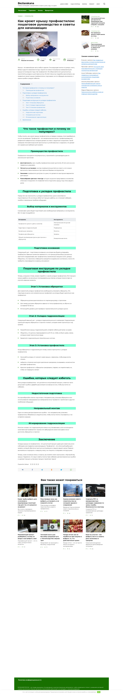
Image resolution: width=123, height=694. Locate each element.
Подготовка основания (33, 97)
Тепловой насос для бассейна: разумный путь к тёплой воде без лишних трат (49, 539)
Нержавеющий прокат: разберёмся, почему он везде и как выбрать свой (27, 539)
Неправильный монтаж (33, 115)
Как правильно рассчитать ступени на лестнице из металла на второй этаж (93, 62)
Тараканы (32, 10)
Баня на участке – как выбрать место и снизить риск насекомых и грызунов (95, 539)
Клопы (40, 10)
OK (99, 692)
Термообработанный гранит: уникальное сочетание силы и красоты (91, 85)
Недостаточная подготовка (34, 112)
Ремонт (91, 4)
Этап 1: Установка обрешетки (35, 102)
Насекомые (22, 10)
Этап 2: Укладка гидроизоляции (35, 105)
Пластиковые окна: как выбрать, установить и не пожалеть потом (49, 501)
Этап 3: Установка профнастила (35, 107)
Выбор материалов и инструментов (37, 95)
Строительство (24, 53)
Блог (98, 4)
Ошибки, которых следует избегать (34, 110)
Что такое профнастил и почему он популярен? (38, 88)
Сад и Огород (75, 4)
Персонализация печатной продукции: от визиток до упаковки (98, 47)
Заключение (27, 120)
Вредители (49, 10)
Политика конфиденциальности (29, 680)
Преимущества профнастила (35, 90)
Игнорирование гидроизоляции (36, 117)
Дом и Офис (64, 4)
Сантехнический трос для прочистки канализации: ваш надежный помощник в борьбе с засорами (98, 21)
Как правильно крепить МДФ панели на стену (98, 34)
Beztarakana (26, 3)
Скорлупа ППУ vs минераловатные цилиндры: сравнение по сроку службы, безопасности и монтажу (95, 504)
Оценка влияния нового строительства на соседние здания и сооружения (72, 502)
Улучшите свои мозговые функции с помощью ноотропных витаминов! (92, 68)
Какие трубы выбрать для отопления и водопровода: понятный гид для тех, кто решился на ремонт (27, 503)
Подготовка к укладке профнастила (35, 93)
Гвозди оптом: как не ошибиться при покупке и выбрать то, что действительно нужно (72, 539)
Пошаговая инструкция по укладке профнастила (39, 100)
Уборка (84, 4)
